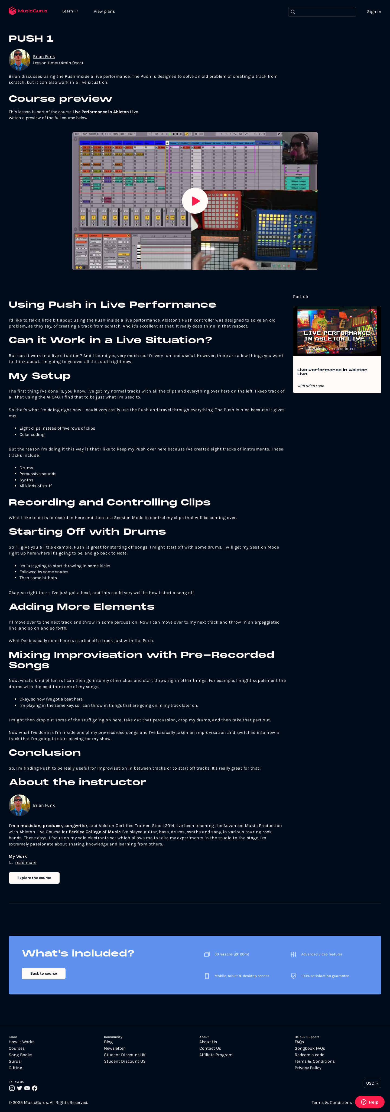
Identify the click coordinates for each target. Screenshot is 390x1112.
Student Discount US (125, 1061)
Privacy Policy (308, 1068)
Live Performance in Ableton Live (332, 372)
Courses (17, 1048)
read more (26, 862)
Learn (68, 10)
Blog (108, 1042)
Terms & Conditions (315, 1061)
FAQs (299, 1042)
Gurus (15, 1061)
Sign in (374, 11)
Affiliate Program (216, 1055)
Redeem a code (309, 1055)
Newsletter (114, 1048)
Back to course (43, 973)
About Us (208, 1042)
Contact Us (210, 1048)
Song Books (20, 1055)
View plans (104, 11)
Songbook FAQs (310, 1048)
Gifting (15, 1068)
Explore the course (34, 878)
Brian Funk (44, 56)
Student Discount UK (125, 1055)
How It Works (21, 1042)
